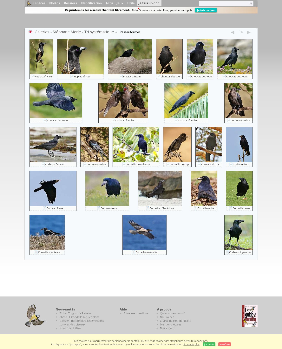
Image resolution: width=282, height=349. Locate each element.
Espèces (39, 3)
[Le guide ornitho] (250, 316)
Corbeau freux (241, 164)
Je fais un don (206, 10)
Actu (109, 3)
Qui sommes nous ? (172, 313)
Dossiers (70, 3)
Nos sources (167, 328)
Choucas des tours (171, 76)
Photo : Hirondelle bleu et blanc (79, 317)
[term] (221, 3)
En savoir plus (191, 344)
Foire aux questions (136, 313)
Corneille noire (205, 208)
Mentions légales (170, 324)
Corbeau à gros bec (240, 252)
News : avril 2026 (70, 328)
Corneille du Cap (179, 164)
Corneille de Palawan (138, 164)
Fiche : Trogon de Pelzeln (75, 313)
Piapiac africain (43, 76)
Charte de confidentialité (175, 321)
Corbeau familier (125, 120)
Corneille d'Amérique (162, 208)
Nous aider (167, 317)
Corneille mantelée (49, 252)
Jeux (120, 3)
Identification (91, 3)
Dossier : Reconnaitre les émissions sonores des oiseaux (82, 322)
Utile (131, 3)
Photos (54, 3)
